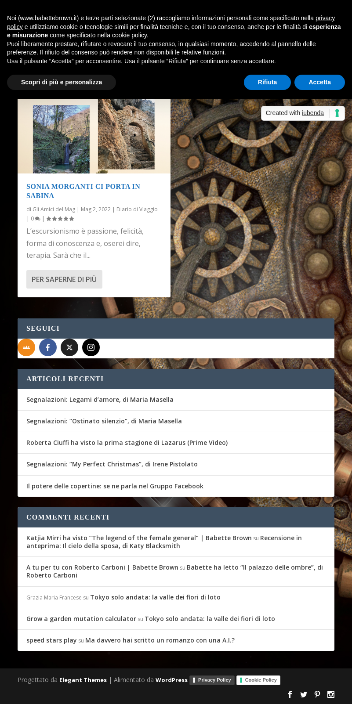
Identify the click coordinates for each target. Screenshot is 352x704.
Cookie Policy (261, 679)
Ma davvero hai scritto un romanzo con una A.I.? (160, 640)
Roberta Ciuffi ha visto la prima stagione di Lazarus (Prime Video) (127, 442)
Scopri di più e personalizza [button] (61, 82)
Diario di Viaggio (137, 209)
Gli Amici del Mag (54, 209)
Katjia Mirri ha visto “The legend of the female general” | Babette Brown (139, 538)
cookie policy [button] (129, 35)
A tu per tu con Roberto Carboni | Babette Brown (102, 567)
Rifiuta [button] (267, 82)
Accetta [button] (319, 82)
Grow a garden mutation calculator (81, 618)
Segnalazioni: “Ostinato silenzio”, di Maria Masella (104, 421)
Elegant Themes (83, 680)
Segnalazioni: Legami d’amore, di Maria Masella (100, 399)
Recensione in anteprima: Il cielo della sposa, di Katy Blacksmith (164, 542)
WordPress (172, 680)
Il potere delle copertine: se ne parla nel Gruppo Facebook (114, 486)
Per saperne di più (64, 279)
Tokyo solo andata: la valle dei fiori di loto (155, 597)
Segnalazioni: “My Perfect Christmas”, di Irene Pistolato (112, 464)
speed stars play (51, 640)
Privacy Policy (214, 679)
